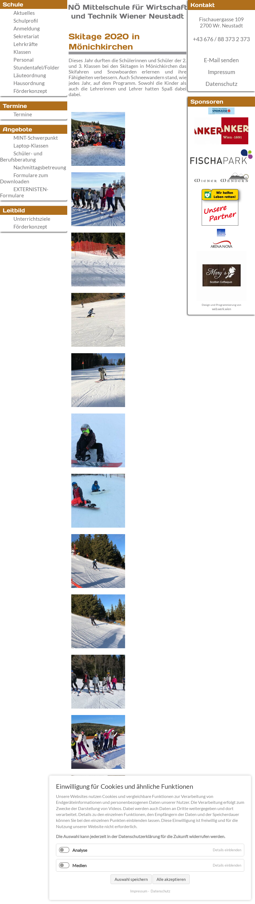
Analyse (79, 850)
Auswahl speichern (131, 879)
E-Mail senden (221, 60)
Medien (79, 865)
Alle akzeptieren (171, 879)
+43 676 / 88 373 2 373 (221, 39)
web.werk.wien (221, 309)
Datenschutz (222, 83)
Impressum (221, 71)
